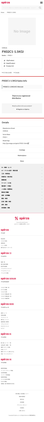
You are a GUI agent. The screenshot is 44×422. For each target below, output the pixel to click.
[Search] (22, 8)
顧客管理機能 (4, 368)
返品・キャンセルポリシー (7, 353)
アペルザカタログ (5, 281)
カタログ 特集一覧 (5, 287)
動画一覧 (3, 262)
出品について (4, 349)
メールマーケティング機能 (7, 370)
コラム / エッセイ (5, 324)
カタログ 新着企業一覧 (6, 296)
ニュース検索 (4, 245)
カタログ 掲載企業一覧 (6, 294)
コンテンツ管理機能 (5, 375)
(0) (7, 72)
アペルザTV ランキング (6, 268)
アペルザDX (3, 362)
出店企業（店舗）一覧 (6, 345)
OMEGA (4, 48)
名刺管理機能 (4, 372)
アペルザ (3, 233)
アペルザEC (3, 337)
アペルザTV (3, 256)
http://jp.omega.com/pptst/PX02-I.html (16, 143)
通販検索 (3, 243)
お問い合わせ (22, 410)
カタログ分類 (4, 292)
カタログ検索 (4, 241)
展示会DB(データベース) (6, 247)
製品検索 (3, 238)
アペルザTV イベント (5, 270)
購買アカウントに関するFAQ (7, 351)
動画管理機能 (4, 377)
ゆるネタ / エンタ (5, 326)
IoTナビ (2, 328)
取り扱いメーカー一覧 (6, 343)
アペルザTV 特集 (4, 273)
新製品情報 (3, 315)
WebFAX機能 (4, 381)
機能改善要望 (22, 396)
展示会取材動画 (4, 264)
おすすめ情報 (4, 289)
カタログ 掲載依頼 (5, 298)
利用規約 (22, 407)
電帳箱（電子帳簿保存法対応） (8, 383)
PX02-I (10, 55)
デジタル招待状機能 (5, 379)
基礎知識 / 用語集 (5, 321)
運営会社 (22, 399)
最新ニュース (4, 313)
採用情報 (22, 402)
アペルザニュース (5, 307)
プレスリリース (4, 317)
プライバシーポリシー (22, 405)
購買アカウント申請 (5, 347)
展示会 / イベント (5, 319)
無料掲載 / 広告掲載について (22, 393)
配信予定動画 (4, 266)
